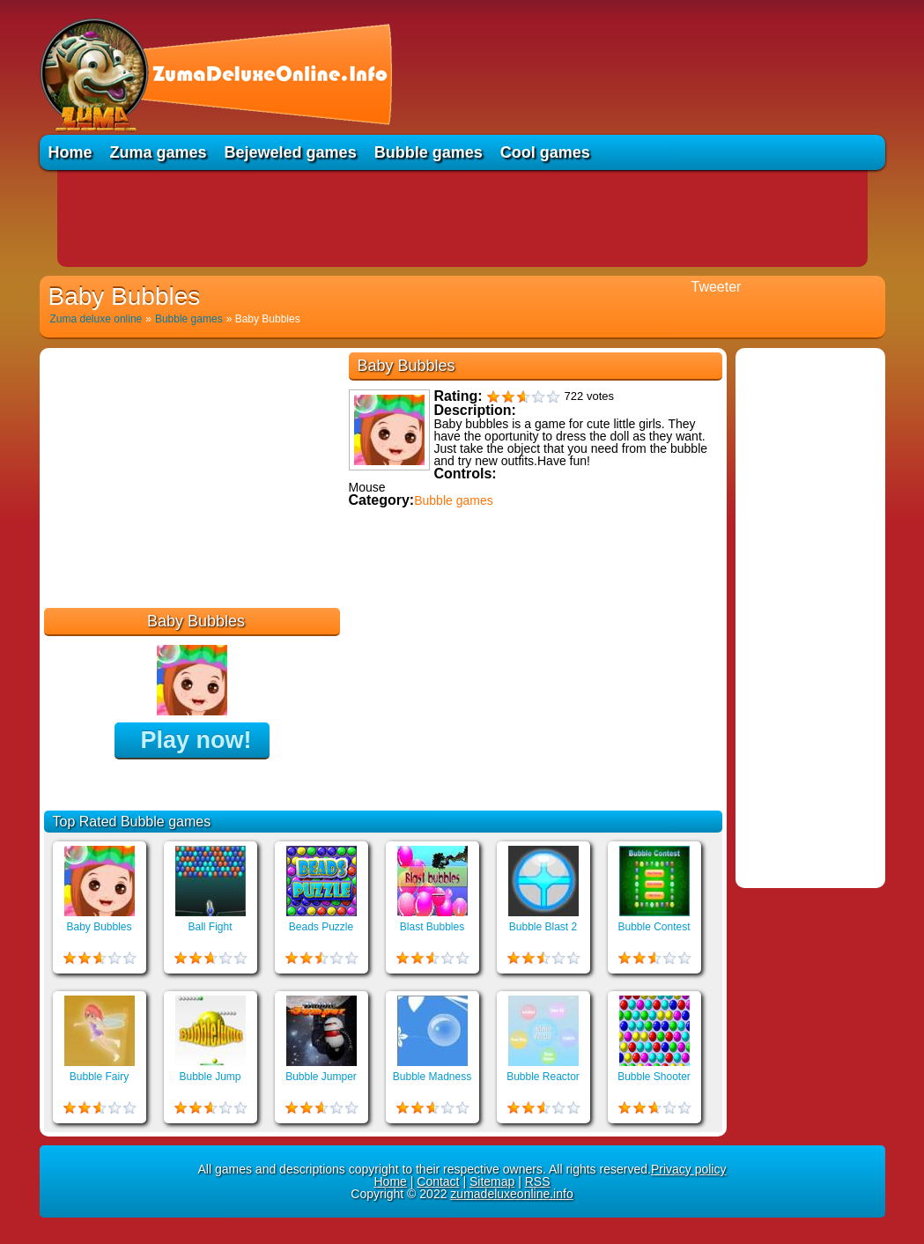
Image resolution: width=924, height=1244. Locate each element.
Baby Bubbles (98, 927)
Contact (438, 1181)
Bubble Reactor (543, 1076)
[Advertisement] (462, 218)
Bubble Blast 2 (543, 927)
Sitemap (491, 1181)
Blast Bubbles (432, 927)
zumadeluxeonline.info (511, 1194)
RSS (538, 1181)
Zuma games (158, 152)
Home (70, 152)
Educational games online (425, 614)
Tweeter (716, 286)
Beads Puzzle (321, 927)
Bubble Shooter (654, 1076)
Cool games (545, 152)
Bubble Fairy (99, 1076)
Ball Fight (210, 927)
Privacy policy (689, 1169)
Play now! (195, 740)
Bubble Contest (653, 927)
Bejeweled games (291, 152)
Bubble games (428, 152)
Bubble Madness (432, 1076)
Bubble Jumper (321, 1076)
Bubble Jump (209, 1076)
